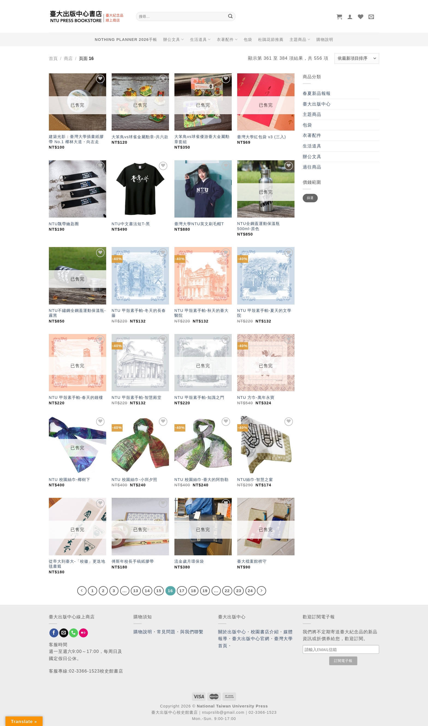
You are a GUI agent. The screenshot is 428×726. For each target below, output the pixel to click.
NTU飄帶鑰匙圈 (64, 224)
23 (238, 590)
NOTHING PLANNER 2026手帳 (126, 39)
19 (205, 590)
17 (182, 590)
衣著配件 (227, 39)
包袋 (248, 39)
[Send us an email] (63, 633)
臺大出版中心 (317, 104)
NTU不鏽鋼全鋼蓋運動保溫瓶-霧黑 (77, 313)
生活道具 (200, 39)
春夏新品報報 (317, 93)
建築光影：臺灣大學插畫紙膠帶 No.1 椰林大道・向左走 (76, 139)
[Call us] (73, 633)
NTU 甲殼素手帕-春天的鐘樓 (76, 397)
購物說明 (324, 39)
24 (250, 590)
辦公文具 (173, 39)
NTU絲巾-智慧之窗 (255, 479)
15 (159, 590)
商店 (68, 58)
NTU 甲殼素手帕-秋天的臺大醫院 (201, 313)
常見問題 (166, 631)
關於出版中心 (232, 631)
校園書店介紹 (265, 631)
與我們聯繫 (192, 631)
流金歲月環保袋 (189, 561)
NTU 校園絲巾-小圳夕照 (134, 479)
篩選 (310, 198)
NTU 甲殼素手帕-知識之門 (199, 397)
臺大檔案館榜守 (252, 561)
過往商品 (312, 167)
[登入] (350, 17)
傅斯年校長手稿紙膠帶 (133, 561)
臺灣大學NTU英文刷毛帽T (199, 224)
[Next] (261, 590)
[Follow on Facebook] (53, 633)
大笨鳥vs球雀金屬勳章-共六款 (140, 137)
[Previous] (82, 590)
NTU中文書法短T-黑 (131, 224)
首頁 (53, 58)
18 (193, 590)
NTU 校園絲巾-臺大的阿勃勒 (201, 479)
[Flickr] (83, 633)
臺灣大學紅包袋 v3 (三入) (261, 137)
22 (227, 590)
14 (147, 590)
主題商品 (300, 39)
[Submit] (230, 16)
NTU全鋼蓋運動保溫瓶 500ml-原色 (258, 226)
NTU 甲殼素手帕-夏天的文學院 (264, 313)
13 (135, 590)
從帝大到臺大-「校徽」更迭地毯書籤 (77, 564)
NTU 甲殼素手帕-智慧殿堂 (137, 397)
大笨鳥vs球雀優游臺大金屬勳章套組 (202, 139)
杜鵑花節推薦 (271, 39)
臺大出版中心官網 (250, 638)
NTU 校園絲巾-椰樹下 (69, 479)
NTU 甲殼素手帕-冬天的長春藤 (139, 313)
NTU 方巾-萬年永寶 (256, 397)
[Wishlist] (361, 17)
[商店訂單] (356, 58)
